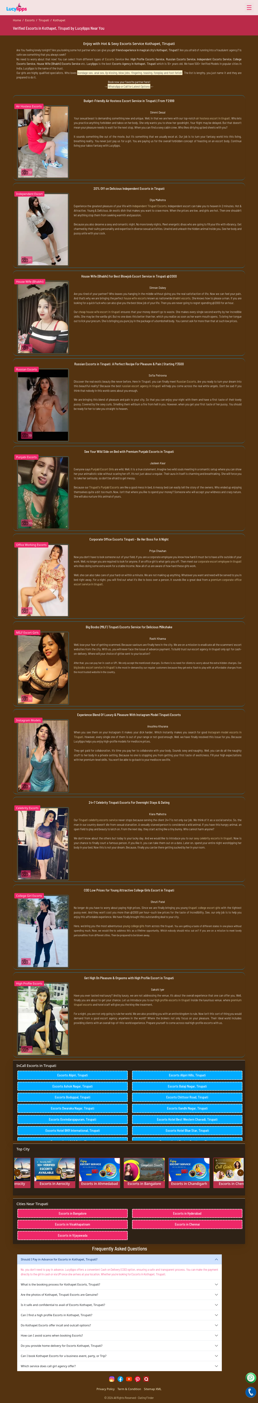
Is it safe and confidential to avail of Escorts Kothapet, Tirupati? (63, 1305)
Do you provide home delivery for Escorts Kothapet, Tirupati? (61, 1346)
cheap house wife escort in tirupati (99, 312)
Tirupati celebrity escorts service (98, 820)
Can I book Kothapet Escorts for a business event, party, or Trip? (63, 1356)
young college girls (133, 926)
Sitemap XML (152, 1389)
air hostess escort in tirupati (213, 118)
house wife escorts (135, 298)
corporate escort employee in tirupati (220, 561)
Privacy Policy (106, 1389)
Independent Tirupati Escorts (149, 206)
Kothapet (59, 20)
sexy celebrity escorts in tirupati (213, 838)
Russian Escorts (186, 381)
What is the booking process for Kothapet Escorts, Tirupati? (60, 1284)
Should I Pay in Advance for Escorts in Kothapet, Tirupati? (59, 1259)
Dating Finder (146, 1397)
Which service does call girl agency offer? (48, 1366)
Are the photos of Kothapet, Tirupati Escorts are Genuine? (59, 1295)
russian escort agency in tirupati (141, 386)
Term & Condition (129, 1389)
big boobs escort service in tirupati (94, 667)
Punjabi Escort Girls (102, 469)
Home (17, 20)
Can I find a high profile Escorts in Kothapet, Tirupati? (56, 1315)
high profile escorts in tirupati (172, 1000)
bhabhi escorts (181, 298)
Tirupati (44, 20)
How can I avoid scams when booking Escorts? (52, 1335)
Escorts (30, 20)
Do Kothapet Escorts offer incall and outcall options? (56, 1325)
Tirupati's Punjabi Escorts (104, 487)
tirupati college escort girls (204, 907)
